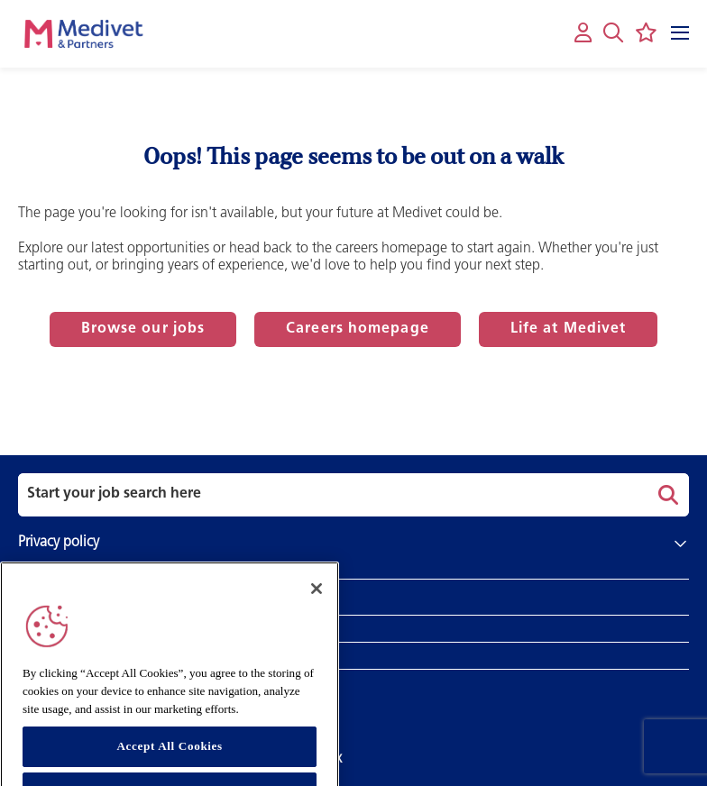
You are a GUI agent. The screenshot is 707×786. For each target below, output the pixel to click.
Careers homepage (357, 329)
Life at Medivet (568, 329)
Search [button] (665, 494)
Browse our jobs (143, 329)
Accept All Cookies (169, 756)
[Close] (316, 597)
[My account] (583, 34)
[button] (613, 32)
